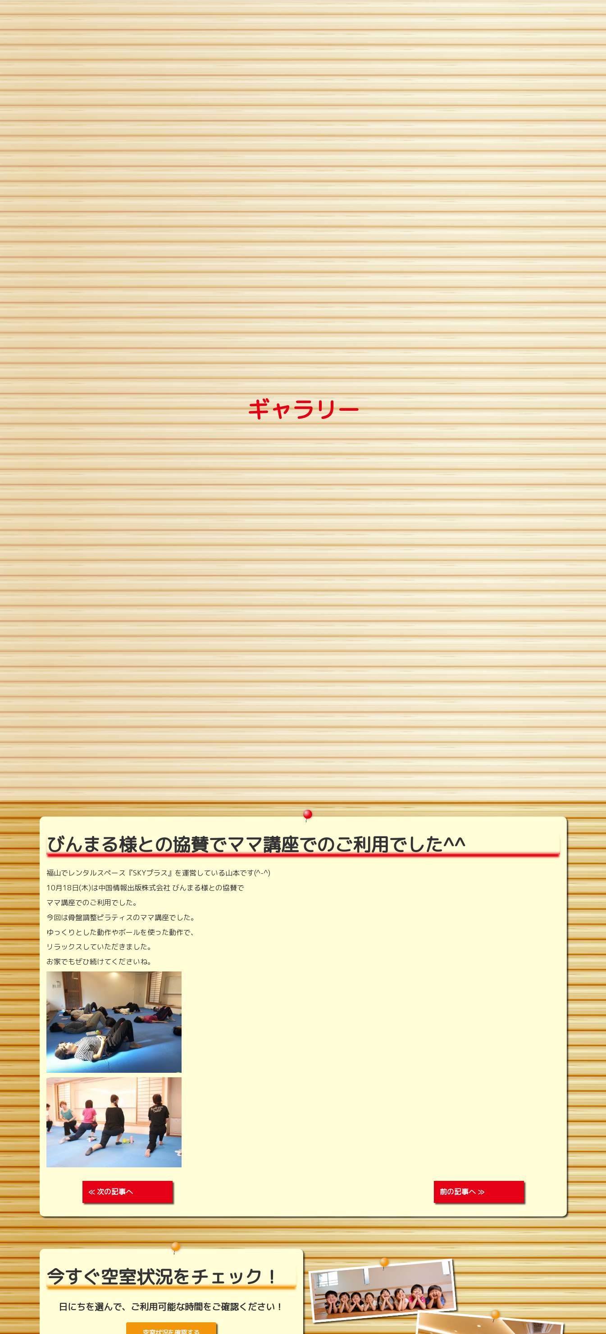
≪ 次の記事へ (110, 1192)
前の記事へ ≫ (462, 1192)
